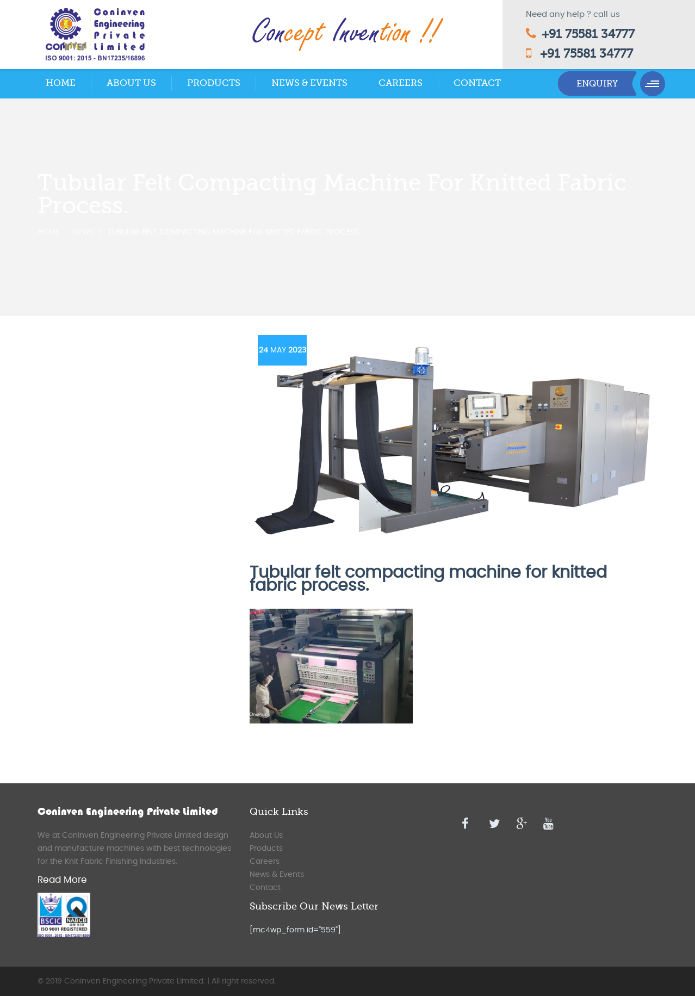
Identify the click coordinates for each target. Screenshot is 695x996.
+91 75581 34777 (588, 34)
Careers (400, 83)
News (83, 232)
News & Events (309, 83)
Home (61, 83)
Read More (62, 879)
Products (213, 83)
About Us (131, 83)
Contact (477, 83)
